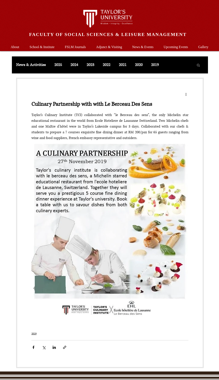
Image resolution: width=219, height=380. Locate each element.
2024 (74, 64)
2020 (139, 64)
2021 (122, 64)
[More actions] (185, 94)
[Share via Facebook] (33, 347)
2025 (58, 64)
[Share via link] (65, 347)
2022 (106, 64)
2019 (155, 64)
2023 (90, 64)
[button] (42, 45)
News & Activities (31, 64)
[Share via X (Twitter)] (44, 347)
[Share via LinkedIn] (54, 347)
